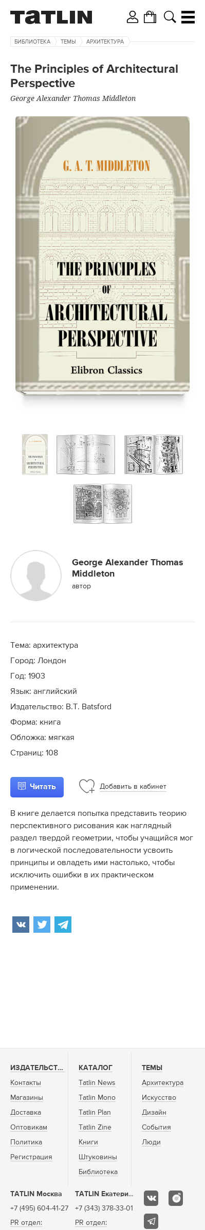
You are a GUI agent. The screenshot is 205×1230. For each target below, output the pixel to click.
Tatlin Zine (95, 1127)
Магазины (26, 1097)
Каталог (96, 1068)
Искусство (159, 1097)
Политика (26, 1142)
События (156, 1127)
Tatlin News (97, 1082)
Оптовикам (28, 1127)
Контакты (25, 1082)
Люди (151, 1142)
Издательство (39, 1068)
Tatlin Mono (97, 1097)
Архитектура (105, 42)
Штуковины (98, 1157)
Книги (88, 1142)
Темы (68, 42)
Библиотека (32, 42)
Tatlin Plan (95, 1112)
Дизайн (154, 1112)
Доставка (25, 1112)
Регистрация (31, 1157)
